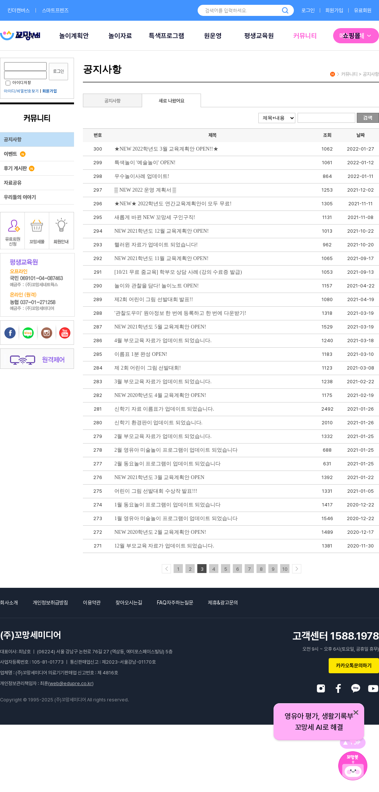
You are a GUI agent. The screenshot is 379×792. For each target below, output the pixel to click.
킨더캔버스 (18, 10)
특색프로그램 (166, 36)
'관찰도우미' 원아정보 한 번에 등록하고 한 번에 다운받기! (180, 313)
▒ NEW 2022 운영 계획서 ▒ (145, 190)
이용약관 (92, 603)
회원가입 (334, 10)
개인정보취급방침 (50, 603)
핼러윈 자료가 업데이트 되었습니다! (156, 244)
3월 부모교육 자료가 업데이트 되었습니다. (163, 381)
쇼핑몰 (351, 36)
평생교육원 (259, 36)
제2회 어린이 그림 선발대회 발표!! (153, 299)
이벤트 (15, 154)
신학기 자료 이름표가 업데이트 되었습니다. (164, 409)
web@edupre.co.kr (71, 683)
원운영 (213, 36)
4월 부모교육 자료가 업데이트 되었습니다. (163, 340)
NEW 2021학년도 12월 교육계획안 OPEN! (161, 231)
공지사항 (12, 139)
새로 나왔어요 (171, 101)
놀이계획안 (74, 36)
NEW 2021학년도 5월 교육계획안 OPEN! (160, 327)
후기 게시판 (19, 168)
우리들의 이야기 (20, 197)
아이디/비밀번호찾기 (21, 91)
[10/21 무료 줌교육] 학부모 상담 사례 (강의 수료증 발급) (178, 272)
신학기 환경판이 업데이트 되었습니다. (158, 422)
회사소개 (9, 603)
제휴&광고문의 (223, 603)
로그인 (308, 10)
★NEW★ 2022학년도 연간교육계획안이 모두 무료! (173, 203)
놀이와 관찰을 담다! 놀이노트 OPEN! (156, 286)
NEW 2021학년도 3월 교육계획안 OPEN (159, 477)
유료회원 (363, 10)
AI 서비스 (27, 36)
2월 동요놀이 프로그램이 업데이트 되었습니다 (167, 463)
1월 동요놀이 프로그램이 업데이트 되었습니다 (167, 505)
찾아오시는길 (128, 603)
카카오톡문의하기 (354, 665)
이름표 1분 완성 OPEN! (140, 354)
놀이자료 (120, 36)
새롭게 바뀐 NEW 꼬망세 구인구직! (154, 217)
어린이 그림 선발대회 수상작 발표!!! (155, 491)
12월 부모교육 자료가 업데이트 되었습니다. (164, 546)
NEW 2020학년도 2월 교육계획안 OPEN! (160, 532)
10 (285, 569)
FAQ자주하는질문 (175, 603)
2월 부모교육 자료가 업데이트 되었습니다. (163, 436)
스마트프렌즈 (55, 10)
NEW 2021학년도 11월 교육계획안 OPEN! (161, 258)
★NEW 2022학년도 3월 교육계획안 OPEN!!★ (166, 149)
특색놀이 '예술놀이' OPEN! (144, 162)
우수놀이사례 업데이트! (141, 176)
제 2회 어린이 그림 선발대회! (147, 368)
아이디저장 (18, 82)
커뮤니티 (305, 36)
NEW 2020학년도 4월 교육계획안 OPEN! (160, 395)
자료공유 (12, 183)
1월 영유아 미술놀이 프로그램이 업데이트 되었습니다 (176, 518)
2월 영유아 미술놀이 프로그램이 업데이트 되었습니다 (176, 450)
